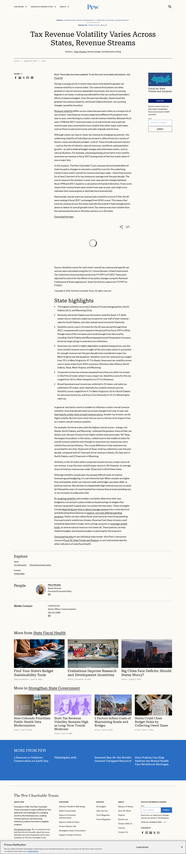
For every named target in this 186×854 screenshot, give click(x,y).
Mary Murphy (54, 584)
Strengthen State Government (54, 688)
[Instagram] (146, 832)
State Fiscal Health (49, 633)
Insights (100, 802)
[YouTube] (158, 832)
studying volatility (66, 498)
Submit (160, 129)
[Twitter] (154, 832)
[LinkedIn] (150, 832)
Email (150, 118)
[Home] (36, 795)
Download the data (63, 216)
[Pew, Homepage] (93, 6)
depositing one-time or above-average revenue (85, 509)
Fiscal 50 (58, 78)
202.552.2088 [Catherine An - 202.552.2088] (54, 612)
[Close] (182, 847)
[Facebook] (142, 832)
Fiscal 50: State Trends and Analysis (81, 540)
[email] (49, 594)
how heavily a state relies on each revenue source (78, 414)
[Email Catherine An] (49, 616)
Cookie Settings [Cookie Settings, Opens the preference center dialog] (142, 847)
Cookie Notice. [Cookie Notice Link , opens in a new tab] (32, 851)
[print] (32, 77)
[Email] (160, 122)
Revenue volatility (63, 111)
